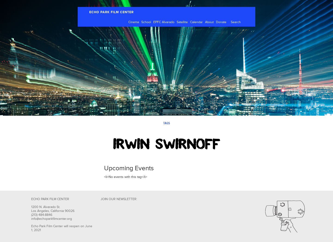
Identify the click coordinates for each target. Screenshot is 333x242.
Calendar (196, 22)
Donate (221, 22)
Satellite (182, 22)
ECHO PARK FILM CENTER (111, 12)
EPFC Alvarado (163, 22)
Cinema (133, 22)
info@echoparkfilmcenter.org (51, 219)
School (146, 22)
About (209, 22)
